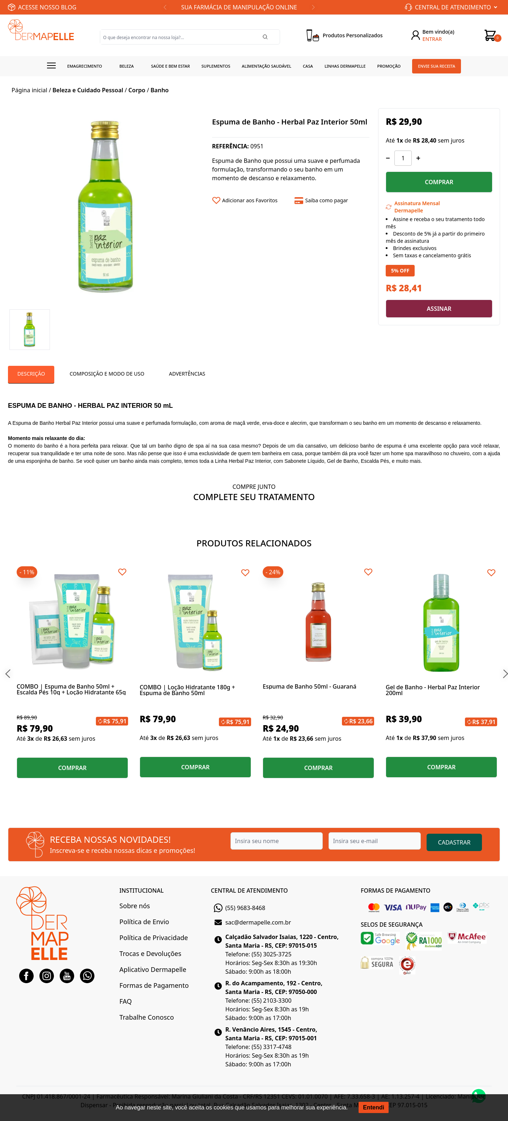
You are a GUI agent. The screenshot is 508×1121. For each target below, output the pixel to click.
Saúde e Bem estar (170, 66)
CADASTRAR (454, 842)
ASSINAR (439, 309)
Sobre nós (134, 905)
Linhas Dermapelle (345, 66)
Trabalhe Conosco (146, 1017)
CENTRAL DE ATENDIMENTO (249, 890)
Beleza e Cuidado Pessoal (87, 90)
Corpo (136, 90)
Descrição (31, 373)
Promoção (389, 66)
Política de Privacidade (153, 937)
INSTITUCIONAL (141, 890)
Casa (308, 66)
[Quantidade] (403, 158)
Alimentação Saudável (266, 66)
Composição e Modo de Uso (106, 373)
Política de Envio (144, 921)
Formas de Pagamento (154, 985)
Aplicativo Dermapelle (152, 969)
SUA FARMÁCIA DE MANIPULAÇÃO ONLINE (239, 7)
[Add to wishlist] (250, 200)
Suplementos (216, 66)
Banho (160, 90)
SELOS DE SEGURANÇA (392, 924)
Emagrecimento (84, 66)
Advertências (187, 373)
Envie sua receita (436, 66)
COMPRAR (439, 182)
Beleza (126, 66)
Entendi (373, 1107)
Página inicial (29, 90)
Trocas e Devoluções (150, 953)
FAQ (125, 1001)
